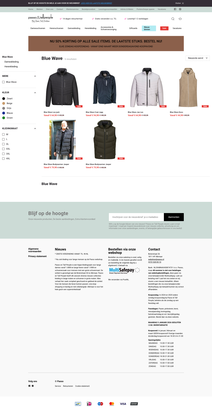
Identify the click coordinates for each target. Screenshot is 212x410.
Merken (39, 9)
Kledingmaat (19, 128)
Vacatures (162, 9)
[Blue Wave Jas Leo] (147, 92)
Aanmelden (173, 217)
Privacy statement (37, 256)
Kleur (19, 92)
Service (58, 386)
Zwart (9, 98)
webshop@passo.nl (156, 259)
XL (7, 144)
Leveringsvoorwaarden (108, 9)
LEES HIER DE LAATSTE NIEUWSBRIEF (96, 3)
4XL (8, 158)
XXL (8, 149)
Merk (19, 76)
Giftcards (133, 28)
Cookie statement (82, 386)
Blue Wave (11, 82)
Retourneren (68, 386)
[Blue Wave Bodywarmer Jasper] (63, 145)
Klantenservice (72, 9)
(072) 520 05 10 (154, 262)
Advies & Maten (127, 9)
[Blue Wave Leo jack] (63, 92)
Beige (9, 103)
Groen (10, 118)
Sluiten (179, 3)
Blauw (10, 113)
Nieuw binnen (147, 28)
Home (30, 9)
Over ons (49, 9)
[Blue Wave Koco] (189, 92)
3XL (8, 154)
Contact (60, 9)
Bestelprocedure (88, 9)
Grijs (9, 108)
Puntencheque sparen (145, 9)
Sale (164, 28)
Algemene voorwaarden (34, 250)
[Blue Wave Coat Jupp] (105, 92)
